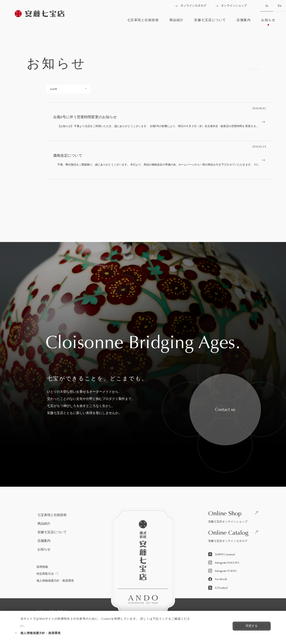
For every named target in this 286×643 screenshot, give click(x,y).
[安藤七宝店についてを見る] (210, 22)
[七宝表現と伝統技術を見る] (143, 22)
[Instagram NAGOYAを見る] (223, 563)
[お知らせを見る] (268, 22)
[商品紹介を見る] (177, 22)
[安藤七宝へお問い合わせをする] (225, 409)
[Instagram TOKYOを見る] (222, 571)
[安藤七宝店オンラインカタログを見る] (234, 537)
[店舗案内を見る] (244, 22)
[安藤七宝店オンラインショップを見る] (234, 517)
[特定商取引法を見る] (47, 573)
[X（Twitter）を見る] (218, 587)
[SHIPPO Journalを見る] (221, 554)
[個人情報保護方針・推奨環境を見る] (103, 633)
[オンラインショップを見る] (231, 5)
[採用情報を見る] (42, 567)
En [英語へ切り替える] (279, 7)
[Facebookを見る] (217, 579)
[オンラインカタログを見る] (190, 5)
